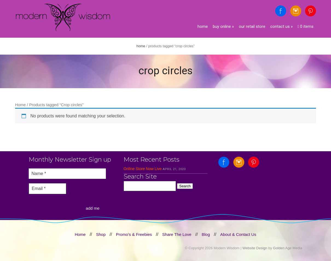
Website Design (254, 248)
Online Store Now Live (143, 169)
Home (203, 26)
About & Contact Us (238, 234)
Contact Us (281, 26)
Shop (101, 234)
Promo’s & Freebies (134, 234)
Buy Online (223, 26)
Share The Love (176, 234)
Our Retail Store (252, 26)
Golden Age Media (287, 248)
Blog (206, 234)
